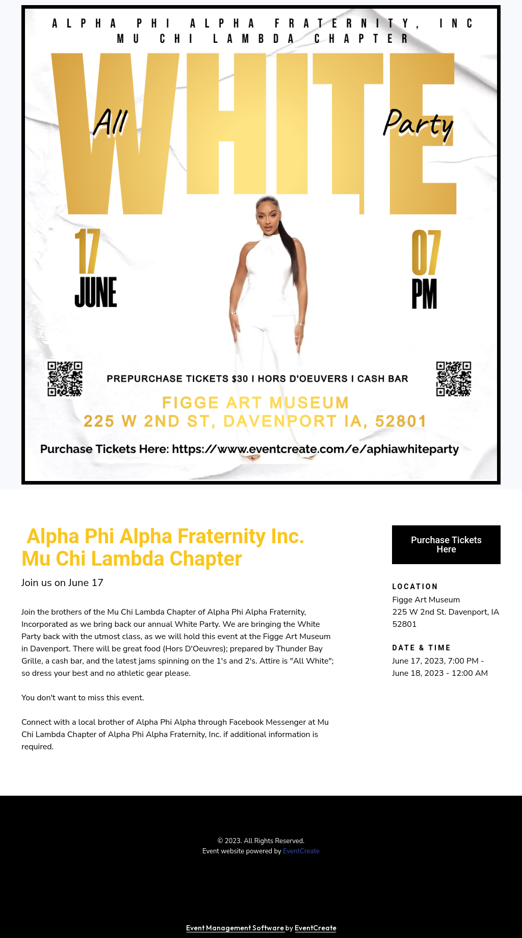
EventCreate (301, 851)
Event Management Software (235, 927)
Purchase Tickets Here (446, 544)
